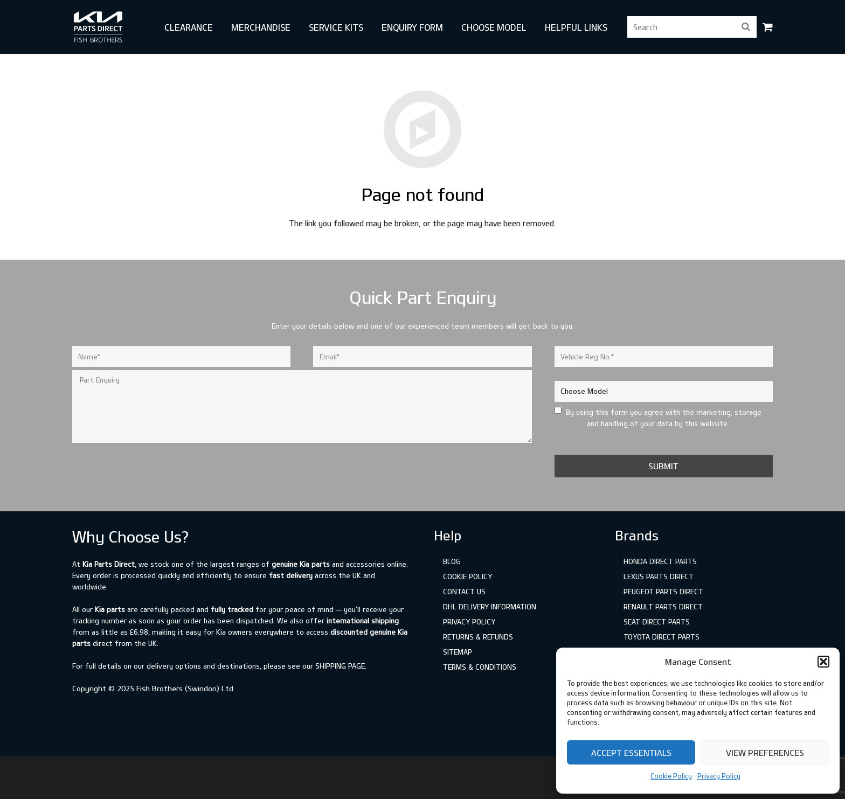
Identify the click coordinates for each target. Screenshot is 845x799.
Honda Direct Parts (660, 561)
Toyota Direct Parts (661, 637)
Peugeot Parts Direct (663, 591)
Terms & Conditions (479, 667)
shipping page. (340, 666)
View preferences (765, 753)
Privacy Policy (718, 776)
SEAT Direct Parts (657, 621)
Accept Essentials (631, 753)
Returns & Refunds (478, 637)
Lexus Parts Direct (659, 576)
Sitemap (457, 652)
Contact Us (464, 591)
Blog (452, 561)
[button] (823, 661)
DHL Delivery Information (489, 606)
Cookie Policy (671, 776)
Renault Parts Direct (663, 606)
